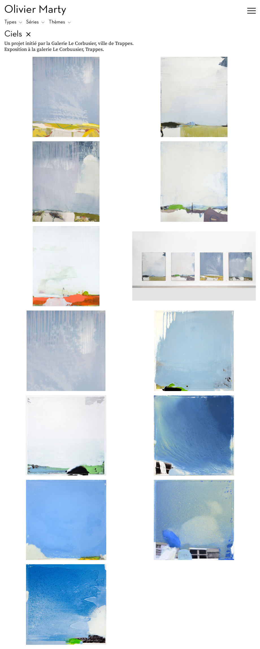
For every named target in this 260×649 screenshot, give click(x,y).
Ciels (13, 34)
